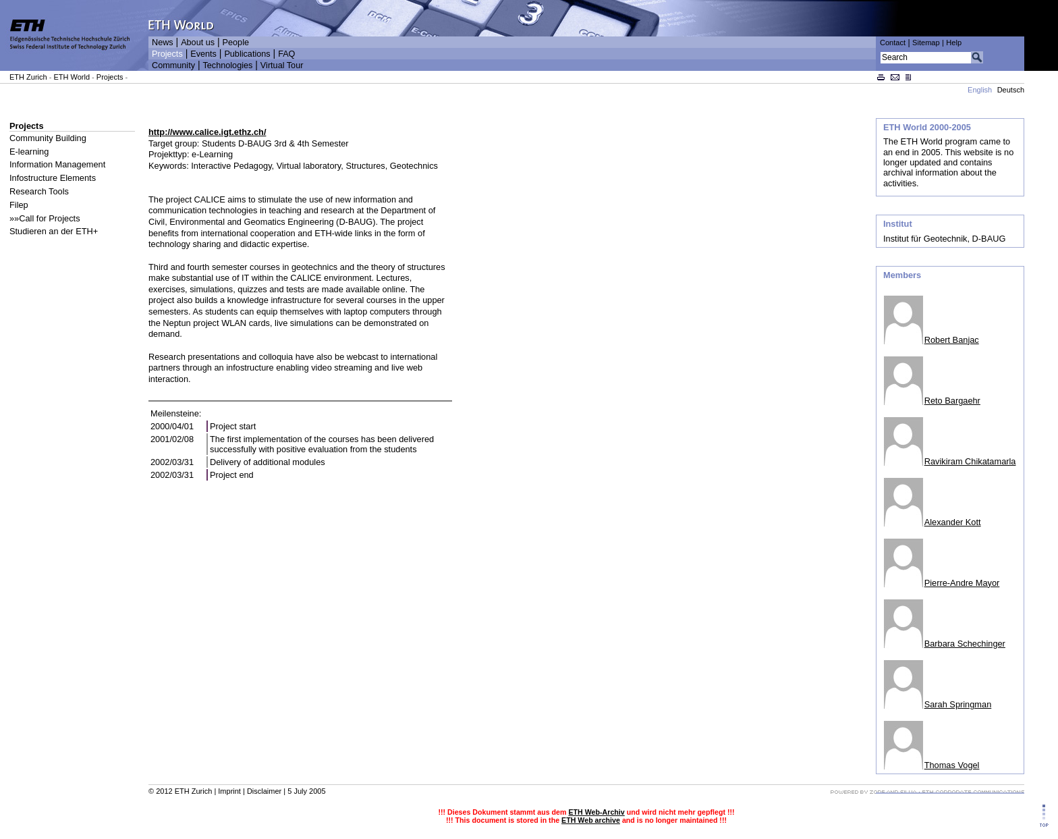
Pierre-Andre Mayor (962, 583)
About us (198, 42)
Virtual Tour (282, 65)
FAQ (286, 54)
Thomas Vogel (952, 765)
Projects (167, 54)
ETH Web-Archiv (596, 812)
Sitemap (926, 42)
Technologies (227, 65)
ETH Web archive (590, 820)
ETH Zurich (28, 77)
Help (954, 42)
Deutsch (1010, 90)
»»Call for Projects (44, 218)
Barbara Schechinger (964, 644)
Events (203, 54)
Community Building (47, 138)
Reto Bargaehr (952, 401)
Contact (893, 42)
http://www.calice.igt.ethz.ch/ (207, 132)
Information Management (57, 164)
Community (173, 65)
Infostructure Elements (52, 178)
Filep (18, 205)
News (162, 42)
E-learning (29, 151)
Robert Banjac (951, 340)
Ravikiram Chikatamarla (970, 461)
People (236, 42)
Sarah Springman (958, 704)
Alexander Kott (952, 522)
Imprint (229, 791)
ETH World (71, 77)
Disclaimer (264, 791)
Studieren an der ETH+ (53, 231)
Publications (247, 54)
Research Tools (39, 191)
